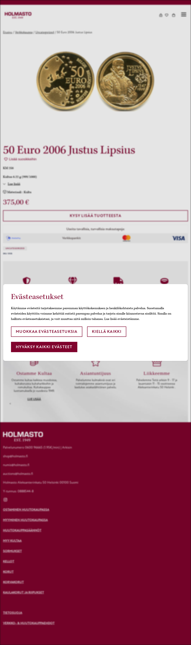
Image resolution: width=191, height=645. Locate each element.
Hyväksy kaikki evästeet (44, 346)
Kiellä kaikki (106, 331)
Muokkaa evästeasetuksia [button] (46, 331)
